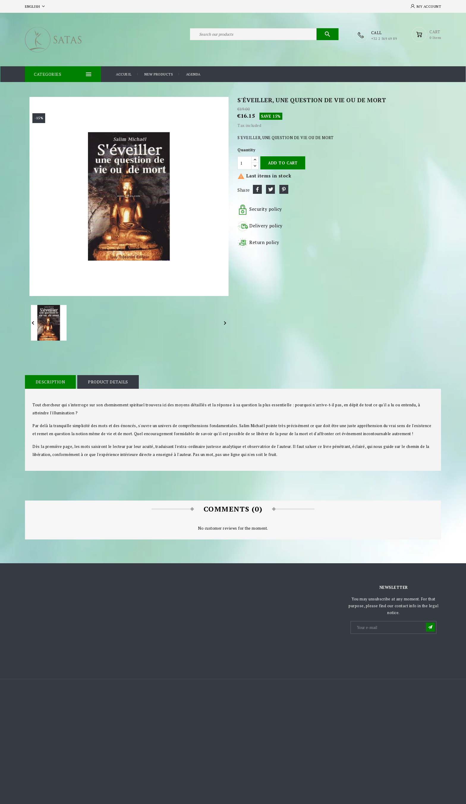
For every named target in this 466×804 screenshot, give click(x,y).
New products (158, 74)
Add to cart (282, 162)
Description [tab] (50, 381)
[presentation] (396, 648)
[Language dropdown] (35, 6)
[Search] (264, 35)
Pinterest (283, 189)
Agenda (193, 74)
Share (257, 189)
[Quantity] (244, 162)
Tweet (270, 189)
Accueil (124, 74)
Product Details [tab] (107, 381)
